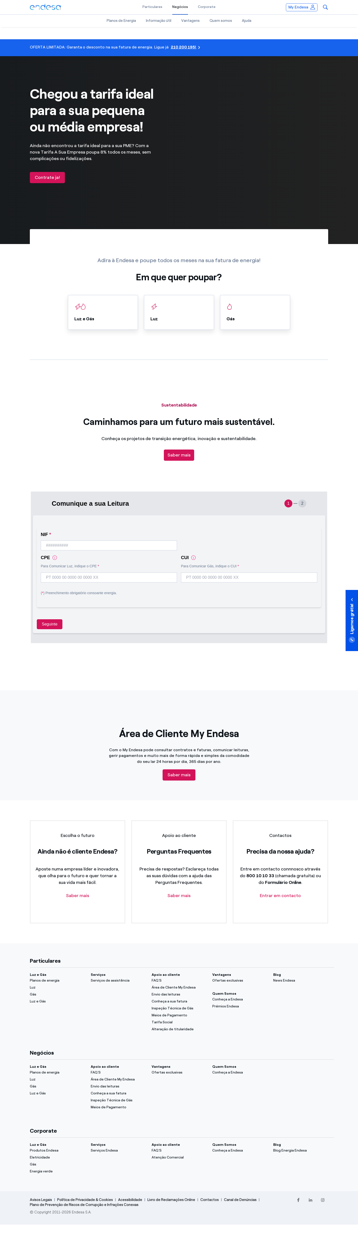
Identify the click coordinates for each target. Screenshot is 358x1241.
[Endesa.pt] (45, 6)
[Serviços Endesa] (118, 1150)
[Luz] (57, 987)
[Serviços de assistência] (118, 980)
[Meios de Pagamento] (179, 1015)
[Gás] (57, 994)
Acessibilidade (130, 1200)
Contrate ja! (47, 177)
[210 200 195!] (179, 47)
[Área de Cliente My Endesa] (179, 987)
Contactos (209, 1200)
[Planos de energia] (57, 980)
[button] (325, 7)
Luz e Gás (38, 975)
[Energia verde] (57, 1171)
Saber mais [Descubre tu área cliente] (179, 775)
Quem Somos (224, 994)
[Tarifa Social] (179, 1022)
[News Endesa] (300, 980)
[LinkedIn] (310, 1200)
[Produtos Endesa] (57, 1150)
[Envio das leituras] (179, 994)
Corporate (207, 7)
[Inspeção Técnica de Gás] (179, 1008)
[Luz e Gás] (57, 1001)
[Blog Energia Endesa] (300, 1150)
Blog (277, 975)
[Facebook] (298, 1200)
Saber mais (179, 455)
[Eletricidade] (57, 1157)
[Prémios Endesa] (239, 1006)
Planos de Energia (121, 20)
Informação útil (158, 20)
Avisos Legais (41, 1200)
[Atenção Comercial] (179, 1157)
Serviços (98, 975)
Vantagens (190, 20)
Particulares (152, 7)
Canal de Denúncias (240, 1200)
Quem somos (221, 20)
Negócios (180, 6)
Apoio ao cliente (166, 975)
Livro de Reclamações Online (171, 1200)
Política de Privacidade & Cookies (85, 1200)
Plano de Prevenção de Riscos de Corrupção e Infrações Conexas (84, 1204)
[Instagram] (322, 1200)
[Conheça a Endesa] (239, 999)
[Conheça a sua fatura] (179, 1001)
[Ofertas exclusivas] (239, 980)
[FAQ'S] (179, 980)
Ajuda (246, 20)
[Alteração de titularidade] (179, 1029)
